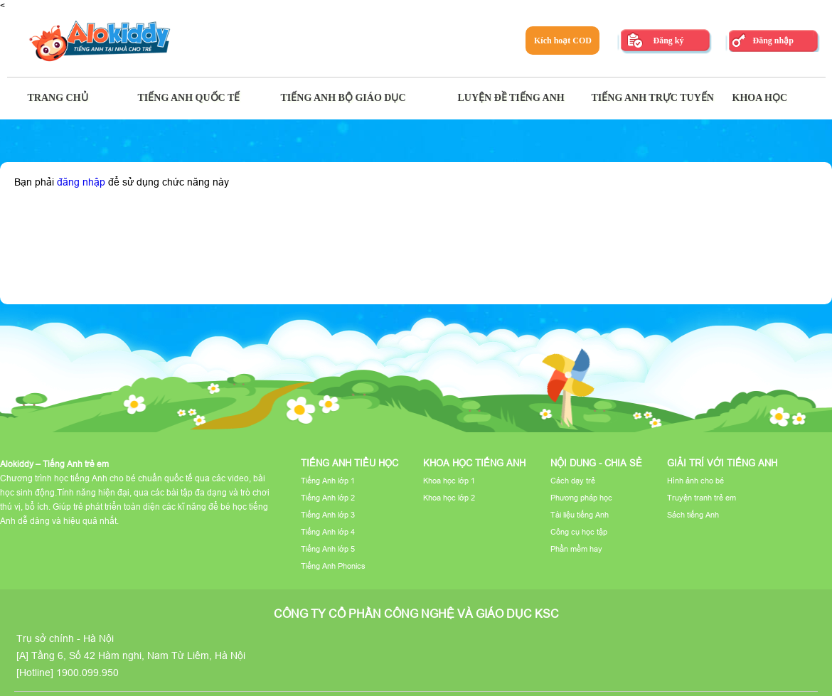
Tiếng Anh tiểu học (349, 463)
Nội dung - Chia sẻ (596, 463)
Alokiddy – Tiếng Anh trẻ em (54, 464)
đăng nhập (81, 182)
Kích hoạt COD (563, 40)
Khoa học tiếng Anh (474, 463)
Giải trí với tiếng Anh (722, 463)
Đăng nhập (772, 40)
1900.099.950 (87, 672)
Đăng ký (668, 40)
